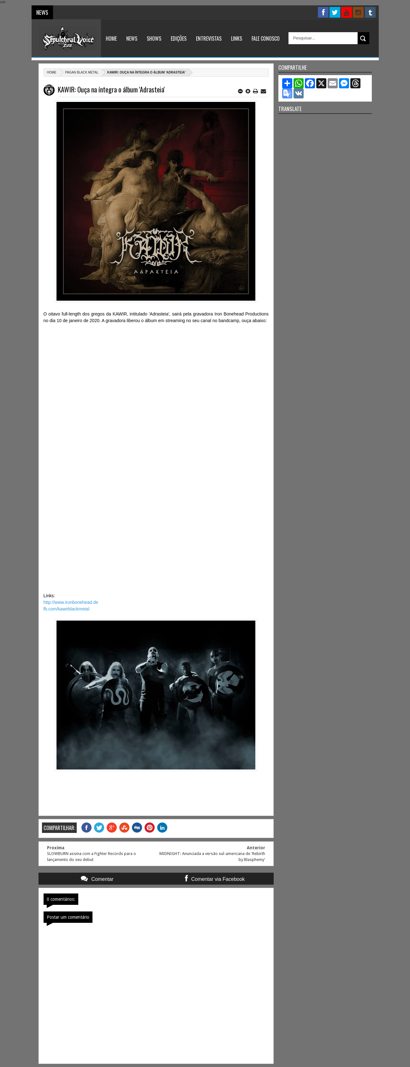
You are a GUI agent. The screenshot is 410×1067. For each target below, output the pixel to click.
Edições (179, 38)
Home (111, 38)
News (131, 38)
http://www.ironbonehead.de (71, 602)
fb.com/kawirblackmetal (67, 608)
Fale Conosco (266, 38)
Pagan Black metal (81, 72)
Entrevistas (209, 38)
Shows (154, 38)
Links (236, 38)
